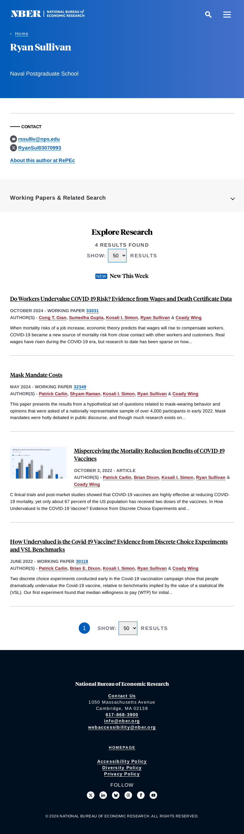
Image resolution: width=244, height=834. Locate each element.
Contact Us (122, 695)
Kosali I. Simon (122, 317)
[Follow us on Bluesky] (115, 795)
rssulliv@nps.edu (39, 139)
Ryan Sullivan (155, 317)
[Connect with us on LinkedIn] (103, 795)
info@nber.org (122, 720)
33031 (92, 310)
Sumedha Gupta (86, 317)
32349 (80, 386)
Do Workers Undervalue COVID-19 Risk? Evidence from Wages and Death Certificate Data (121, 298)
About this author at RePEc (42, 160)
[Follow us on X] (90, 795)
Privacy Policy (122, 773)
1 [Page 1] (84, 628)
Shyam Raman (85, 393)
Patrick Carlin (53, 393)
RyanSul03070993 (39, 147)
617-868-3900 (122, 714)
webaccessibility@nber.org (122, 727)
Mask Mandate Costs (36, 375)
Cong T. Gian (52, 317)
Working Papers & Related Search (58, 198)
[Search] (208, 14)
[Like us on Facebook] (141, 795)
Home (22, 33)
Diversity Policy (122, 767)
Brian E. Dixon (85, 568)
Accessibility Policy (122, 761)
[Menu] (227, 14)
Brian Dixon (146, 477)
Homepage (122, 747)
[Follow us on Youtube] (153, 795)
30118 (82, 561)
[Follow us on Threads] (128, 795)
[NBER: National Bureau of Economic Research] (52, 15)
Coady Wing (189, 317)
